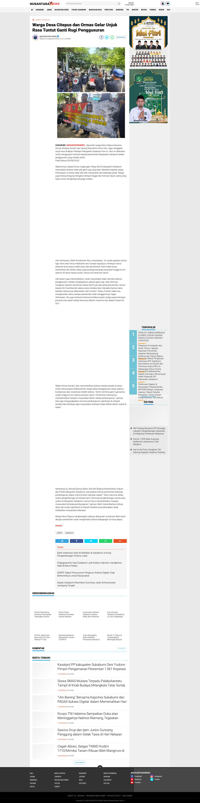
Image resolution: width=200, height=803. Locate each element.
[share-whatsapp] (112, 37)
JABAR (49, 10)
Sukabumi (40, 10)
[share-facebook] (101, 37)
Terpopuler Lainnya (148, 397)
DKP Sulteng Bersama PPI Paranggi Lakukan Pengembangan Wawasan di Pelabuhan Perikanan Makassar (149, 431)
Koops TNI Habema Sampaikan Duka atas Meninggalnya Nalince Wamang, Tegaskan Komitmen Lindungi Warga (88, 792)
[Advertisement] (42, 80)
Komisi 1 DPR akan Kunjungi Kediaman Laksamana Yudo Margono (146, 442)
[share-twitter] (107, 37)
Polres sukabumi (79, 10)
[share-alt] (62, 615)
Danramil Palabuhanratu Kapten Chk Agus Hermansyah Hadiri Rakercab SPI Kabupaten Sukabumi (152, 375)
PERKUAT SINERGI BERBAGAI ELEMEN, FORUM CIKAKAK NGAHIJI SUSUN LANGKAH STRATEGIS (151, 336)
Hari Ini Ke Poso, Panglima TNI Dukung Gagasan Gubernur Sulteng (149, 451)
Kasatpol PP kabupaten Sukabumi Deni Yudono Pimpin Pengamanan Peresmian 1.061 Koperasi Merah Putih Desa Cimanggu (92, 743)
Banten (135, 10)
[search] (93, 3)
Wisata (144, 10)
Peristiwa (109, 10)
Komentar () (121, 37)
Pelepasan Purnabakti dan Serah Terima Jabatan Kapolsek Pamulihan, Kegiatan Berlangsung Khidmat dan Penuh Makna (150, 350)
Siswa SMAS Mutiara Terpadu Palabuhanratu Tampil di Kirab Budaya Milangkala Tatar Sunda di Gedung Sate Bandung (91, 759)
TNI (127, 10)
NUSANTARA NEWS (62, 10)
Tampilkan (122, 722)
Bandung (119, 10)
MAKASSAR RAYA (95, 10)
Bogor (161, 10)
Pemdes (153, 10)
